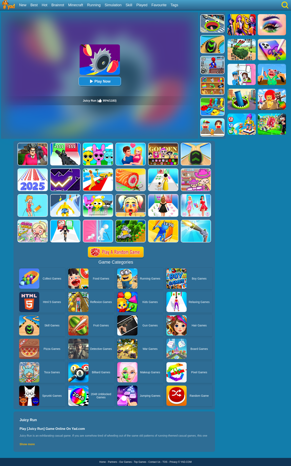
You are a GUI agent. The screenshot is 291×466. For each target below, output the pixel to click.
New (22, 5)
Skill (129, 5)
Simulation (113, 5)
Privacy (173, 462)
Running (94, 5)
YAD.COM (186, 462)
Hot (44, 5)
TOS (164, 462)
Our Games (125, 462)
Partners (112, 462)
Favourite (158, 5)
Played (141, 5)
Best (34, 5)
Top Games (140, 462)
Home (102, 462)
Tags (174, 5)
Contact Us (154, 462)
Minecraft (75, 5)
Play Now (99, 81)
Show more (27, 444)
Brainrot (57, 5)
